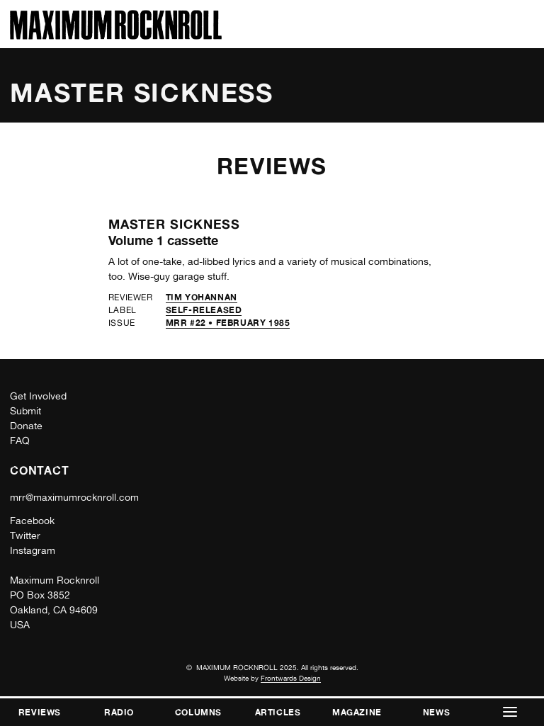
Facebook (32, 520)
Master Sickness (174, 224)
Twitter (25, 535)
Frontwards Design (291, 678)
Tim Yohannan (201, 297)
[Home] (116, 35)
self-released (204, 310)
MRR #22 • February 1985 (228, 322)
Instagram (32, 550)
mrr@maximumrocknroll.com (74, 497)
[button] (510, 712)
